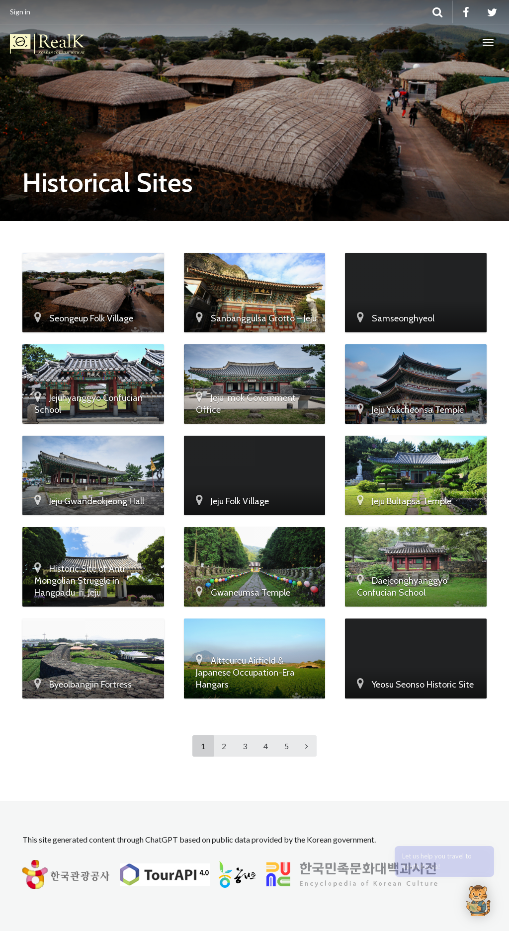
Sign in (20, 11)
